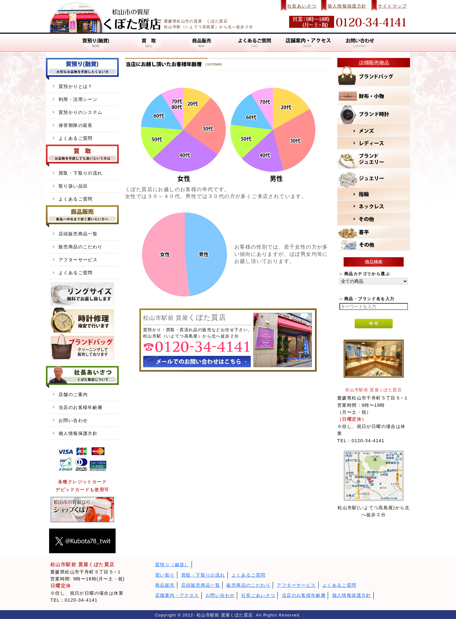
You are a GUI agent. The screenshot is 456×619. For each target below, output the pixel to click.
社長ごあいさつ (258, 595)
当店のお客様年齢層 (81, 407)
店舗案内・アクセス (177, 595)
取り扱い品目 (73, 186)
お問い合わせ (73, 420)
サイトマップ (392, 6)
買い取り (165, 575)
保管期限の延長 (76, 125)
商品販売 (165, 585)
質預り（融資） (172, 564)
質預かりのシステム (81, 112)
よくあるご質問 (76, 138)
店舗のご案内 (73, 394)
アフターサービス (78, 259)
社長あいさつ (301, 6)
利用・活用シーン (78, 99)
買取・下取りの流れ (81, 173)
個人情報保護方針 (346, 6)
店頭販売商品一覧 (78, 233)
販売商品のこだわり (81, 246)
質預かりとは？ (76, 86)
